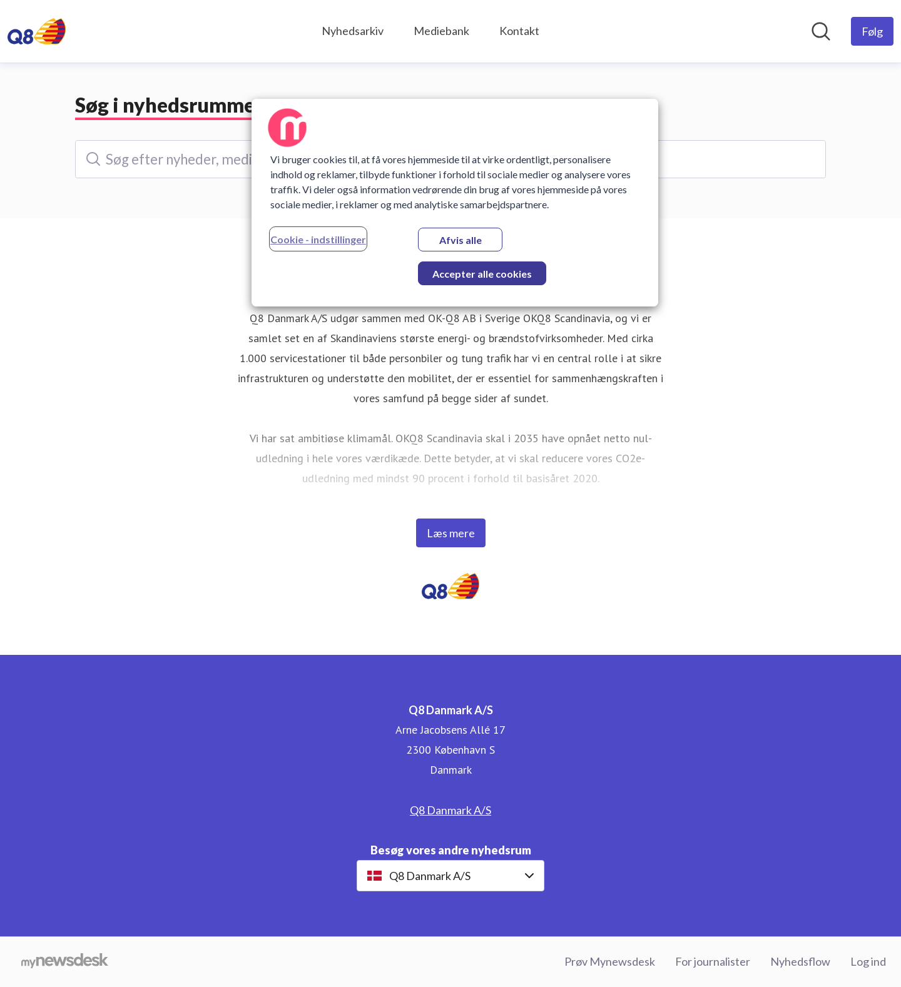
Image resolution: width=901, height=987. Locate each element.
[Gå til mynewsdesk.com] (65, 962)
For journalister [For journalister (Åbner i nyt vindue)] (712, 961)
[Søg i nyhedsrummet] (821, 31)
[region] (455, 202)
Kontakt (519, 31)
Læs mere (451, 533)
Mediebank (441, 31)
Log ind (868, 961)
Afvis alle (460, 240)
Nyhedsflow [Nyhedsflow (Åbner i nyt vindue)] (800, 961)
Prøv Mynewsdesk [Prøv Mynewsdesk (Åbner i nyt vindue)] (609, 961)
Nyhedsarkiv (353, 31)
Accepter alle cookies (482, 274)
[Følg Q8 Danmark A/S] (872, 31)
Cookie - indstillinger (318, 239)
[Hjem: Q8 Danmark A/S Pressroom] (37, 31)
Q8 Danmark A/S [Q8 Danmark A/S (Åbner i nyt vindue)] (450, 810)
